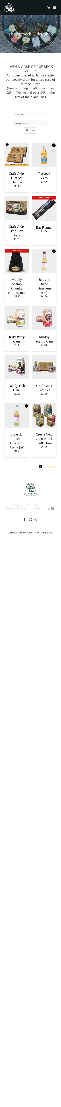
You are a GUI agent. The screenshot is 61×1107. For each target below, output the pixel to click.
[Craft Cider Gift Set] (44, 356)
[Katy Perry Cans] (17, 307)
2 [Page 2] (45, 467)
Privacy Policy (33, 505)
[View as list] (33, 130)
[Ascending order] (46, 114)
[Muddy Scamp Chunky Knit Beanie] (17, 250)
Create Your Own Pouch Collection (44, 438)
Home (16, 505)
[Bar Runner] (44, 197)
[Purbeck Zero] (44, 144)
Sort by (19, 114)
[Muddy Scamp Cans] (44, 307)
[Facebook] (24, 519)
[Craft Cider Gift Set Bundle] (17, 144)
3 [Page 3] (49, 467)
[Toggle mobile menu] (54, 7)
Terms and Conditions (16, 508)
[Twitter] (30, 519)
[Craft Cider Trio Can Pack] (17, 197)
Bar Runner (44, 227)
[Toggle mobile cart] (48, 7)
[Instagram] (36, 519)
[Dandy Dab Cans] (17, 356)
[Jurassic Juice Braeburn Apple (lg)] (17, 405)
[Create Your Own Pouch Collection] (44, 405)
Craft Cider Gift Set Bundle (17, 178)
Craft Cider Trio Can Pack (17, 231)
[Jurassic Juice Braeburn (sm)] (44, 250)
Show (21, 123)
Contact (36, 508)
